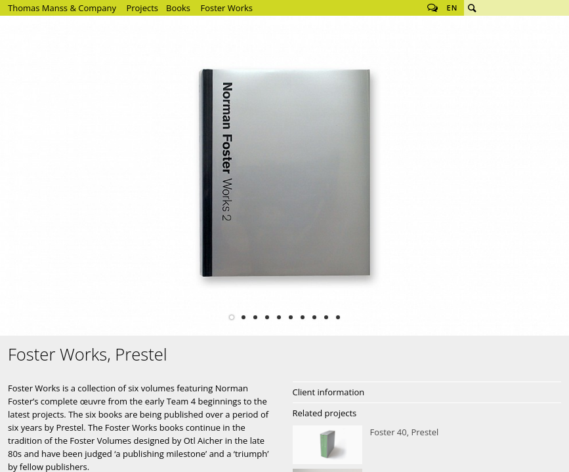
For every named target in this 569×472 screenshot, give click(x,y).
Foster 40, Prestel (427, 445)
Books (178, 8)
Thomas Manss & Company (62, 8)
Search (472, 8)
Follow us (432, 8)
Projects (142, 8)
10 (338, 317)
